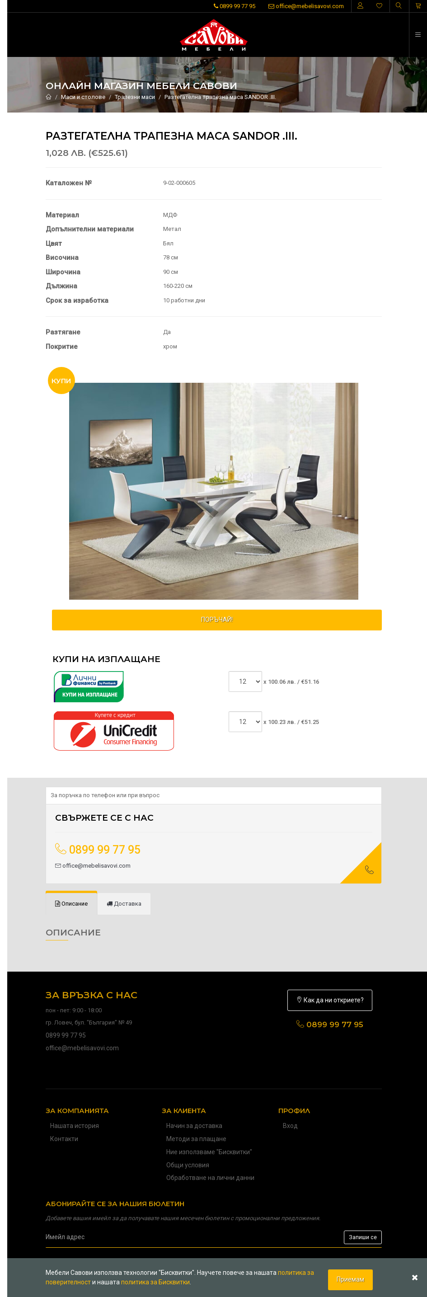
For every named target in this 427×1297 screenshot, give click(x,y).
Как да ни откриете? (330, 1000)
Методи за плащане (196, 1138)
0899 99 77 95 (234, 6)
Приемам (350, 1279)
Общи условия (187, 1165)
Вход (290, 1125)
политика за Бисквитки (155, 1282)
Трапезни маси (135, 97)
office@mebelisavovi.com (306, 6)
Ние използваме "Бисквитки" (209, 1152)
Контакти (64, 1138)
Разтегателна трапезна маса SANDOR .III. (220, 97)
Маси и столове (83, 97)
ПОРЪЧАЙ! (217, 619)
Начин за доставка (194, 1125)
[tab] (71, 904)
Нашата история (74, 1125)
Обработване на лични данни (210, 1177)
